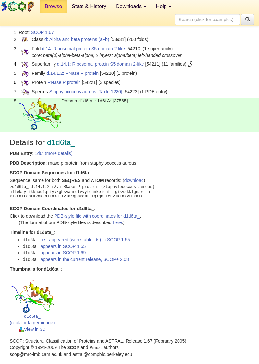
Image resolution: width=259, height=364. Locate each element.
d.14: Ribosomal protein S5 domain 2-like (83, 48)
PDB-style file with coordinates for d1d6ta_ (97, 216)
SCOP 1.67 (42, 32)
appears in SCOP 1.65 (63, 246)
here (117, 222)
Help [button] (163, 6)
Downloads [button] (131, 6)
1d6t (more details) (54, 153)
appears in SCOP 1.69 (63, 252)
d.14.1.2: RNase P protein (72, 73)
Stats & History (89, 6)
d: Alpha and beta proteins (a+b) (76, 39)
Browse (53, 6)
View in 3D (32, 329)
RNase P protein (63, 82)
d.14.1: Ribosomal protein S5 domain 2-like (100, 64)
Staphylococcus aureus (72, 91)
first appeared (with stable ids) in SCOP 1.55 (85, 239)
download (134, 180)
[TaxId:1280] (109, 91)
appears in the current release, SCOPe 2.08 (85, 259)
